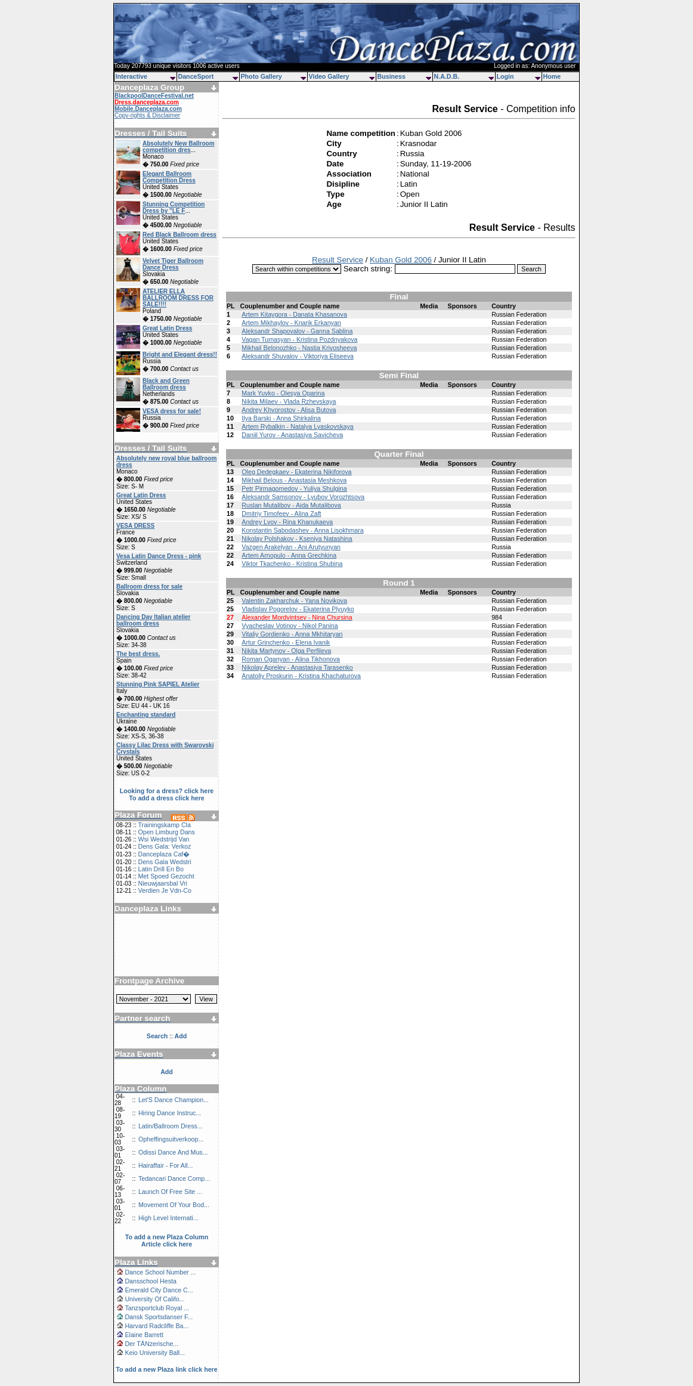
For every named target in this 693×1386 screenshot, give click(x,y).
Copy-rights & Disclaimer (147, 115)
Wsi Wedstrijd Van (163, 839)
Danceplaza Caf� (164, 854)
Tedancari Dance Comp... (174, 1178)
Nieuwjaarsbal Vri (162, 883)
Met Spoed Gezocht (166, 876)
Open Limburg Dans (166, 832)
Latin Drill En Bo (160, 869)
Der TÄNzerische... (151, 1343)
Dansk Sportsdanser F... (159, 1316)
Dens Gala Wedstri (164, 861)
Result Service (337, 259)
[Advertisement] (167, 940)
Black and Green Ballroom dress (166, 384)
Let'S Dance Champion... (173, 1099)
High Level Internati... (168, 1217)
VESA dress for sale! (172, 411)
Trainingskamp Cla (164, 824)
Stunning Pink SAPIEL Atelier (157, 684)
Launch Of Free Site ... (170, 1191)
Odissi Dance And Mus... (173, 1152)
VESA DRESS (135, 525)
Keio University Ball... (155, 1352)
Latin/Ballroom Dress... (170, 1126)
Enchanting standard (145, 714)
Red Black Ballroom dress (179, 234)
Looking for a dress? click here (167, 790)
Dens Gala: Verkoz (164, 846)
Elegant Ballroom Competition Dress (169, 177)
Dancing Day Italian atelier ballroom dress (153, 620)
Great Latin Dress (167, 328)
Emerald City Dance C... (159, 1290)
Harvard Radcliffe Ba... (156, 1325)
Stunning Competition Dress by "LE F (174, 207)
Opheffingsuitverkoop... (170, 1139)
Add (166, 1071)
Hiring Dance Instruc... (169, 1112)
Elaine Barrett (144, 1334)
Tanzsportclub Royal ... (157, 1307)
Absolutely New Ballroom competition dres (179, 146)
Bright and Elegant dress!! (180, 354)
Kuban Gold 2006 (401, 259)
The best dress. (138, 654)
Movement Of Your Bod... (173, 1204)
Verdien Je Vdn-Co (164, 890)
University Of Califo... (154, 1299)
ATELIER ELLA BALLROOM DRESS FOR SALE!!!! (178, 298)
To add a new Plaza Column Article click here (167, 1240)
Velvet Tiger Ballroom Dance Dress (173, 264)
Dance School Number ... (160, 1272)
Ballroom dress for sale (149, 586)
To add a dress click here (167, 798)
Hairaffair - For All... (165, 1165)
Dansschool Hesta (150, 1281)
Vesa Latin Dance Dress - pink (158, 556)
